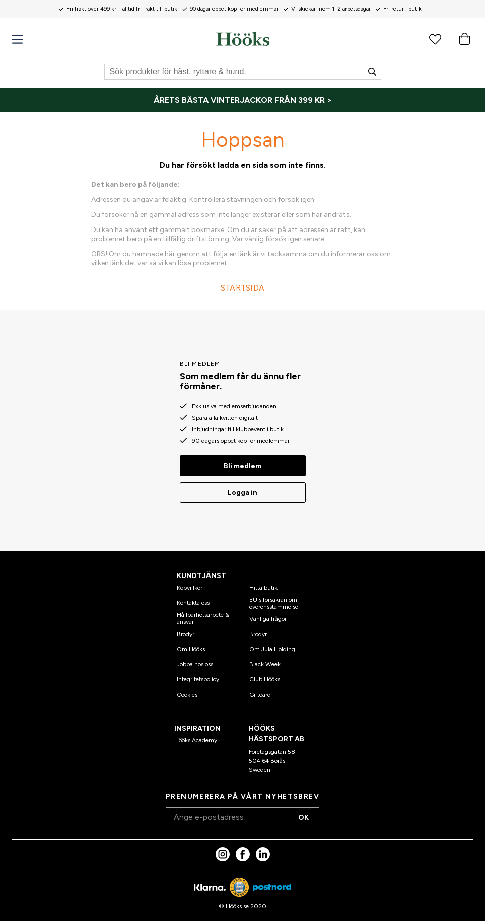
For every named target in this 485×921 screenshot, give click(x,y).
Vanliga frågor (268, 618)
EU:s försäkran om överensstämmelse (273, 603)
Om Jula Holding (272, 649)
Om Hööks (191, 649)
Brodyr (185, 634)
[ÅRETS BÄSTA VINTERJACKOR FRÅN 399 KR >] (242, 100)
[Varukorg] (464, 39)
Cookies (187, 694)
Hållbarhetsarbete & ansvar (203, 618)
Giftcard (260, 694)
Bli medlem (242, 466)
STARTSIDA (243, 288)
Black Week (265, 664)
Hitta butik (263, 587)
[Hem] (242, 39)
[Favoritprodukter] (435, 39)
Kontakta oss (193, 602)
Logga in (242, 492)
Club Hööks (264, 679)
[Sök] (242, 72)
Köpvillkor (189, 587)
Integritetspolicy (198, 679)
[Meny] (17, 39)
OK (303, 817)
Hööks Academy (195, 740)
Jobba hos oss (195, 664)
